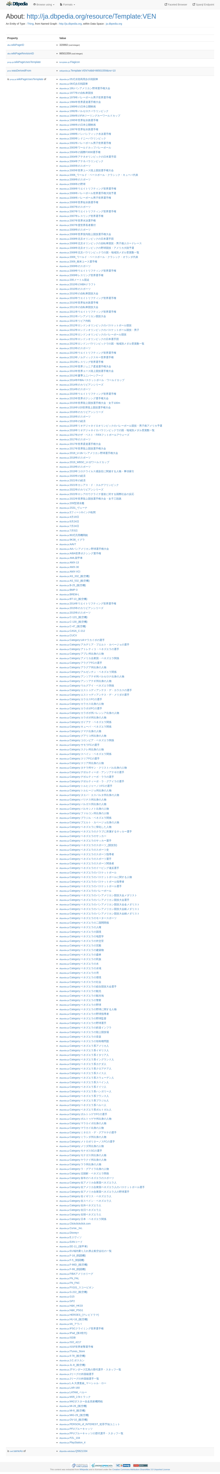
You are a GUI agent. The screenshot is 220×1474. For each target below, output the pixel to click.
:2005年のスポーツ (75, 165)
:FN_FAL (69, 1278)
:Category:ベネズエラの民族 (80, 959)
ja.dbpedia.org (114, 23)
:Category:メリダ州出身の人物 (81, 1146)
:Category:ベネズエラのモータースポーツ (88, 918)
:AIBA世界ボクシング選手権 (80, 553)
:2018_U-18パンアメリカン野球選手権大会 (88, 453)
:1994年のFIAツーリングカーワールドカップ (89, 115)
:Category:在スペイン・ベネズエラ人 (85, 1200)
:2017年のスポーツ (75, 439)
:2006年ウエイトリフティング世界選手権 (87, 188)
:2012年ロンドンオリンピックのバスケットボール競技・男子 (99, 329)
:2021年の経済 (72, 480)
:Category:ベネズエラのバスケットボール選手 (90, 886)
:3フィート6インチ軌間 (77, 512)
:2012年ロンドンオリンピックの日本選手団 (89, 339)
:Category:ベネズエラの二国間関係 (84, 922)
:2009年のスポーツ (75, 266)
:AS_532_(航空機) (74, 580)
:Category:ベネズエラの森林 (80, 954)
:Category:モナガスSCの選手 (80, 1150)
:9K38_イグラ (72, 539)
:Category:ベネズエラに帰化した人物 (85, 826)
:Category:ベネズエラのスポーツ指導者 (86, 854)
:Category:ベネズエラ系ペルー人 (82, 1105)
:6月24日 (69, 521)
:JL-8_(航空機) (72, 1364)
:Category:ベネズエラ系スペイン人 (84, 1082)
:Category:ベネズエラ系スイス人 (82, 1073)
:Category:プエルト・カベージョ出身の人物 (89, 822)
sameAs (16, 1451)
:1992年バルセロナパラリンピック (84, 111)
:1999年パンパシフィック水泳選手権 (85, 133)
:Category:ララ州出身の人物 (80, 1164)
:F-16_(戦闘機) (72, 1255)
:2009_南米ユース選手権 (78, 261)
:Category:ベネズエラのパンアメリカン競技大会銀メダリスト (99, 909)
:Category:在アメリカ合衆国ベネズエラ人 (88, 1182)
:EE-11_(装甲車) (73, 1246)
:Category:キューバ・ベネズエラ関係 (85, 726)
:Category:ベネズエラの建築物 (81, 950)
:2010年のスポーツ (75, 288)
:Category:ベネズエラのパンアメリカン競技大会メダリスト (98, 895)
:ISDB (67, 1337)
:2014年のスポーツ (75, 389)
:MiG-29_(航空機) (74, 1415)
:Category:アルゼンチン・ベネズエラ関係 (88, 671)
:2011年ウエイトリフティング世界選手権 (87, 311)
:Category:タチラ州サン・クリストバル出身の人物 (93, 767)
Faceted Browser (176, 4)
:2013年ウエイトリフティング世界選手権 (87, 352)
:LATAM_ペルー (73, 1392)
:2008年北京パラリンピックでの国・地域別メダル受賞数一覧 (99, 252)
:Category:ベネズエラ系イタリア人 (84, 1054)
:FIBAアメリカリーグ (76, 1273)
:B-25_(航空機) (72, 585)
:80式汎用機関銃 (73, 535)
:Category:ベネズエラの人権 (80, 927)
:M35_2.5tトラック (75, 1396)
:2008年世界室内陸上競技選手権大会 (85, 234)
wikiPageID (15, 44)
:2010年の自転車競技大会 (78, 293)
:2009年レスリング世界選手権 (81, 275)
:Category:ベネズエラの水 (79, 963)
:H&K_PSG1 (71, 1310)
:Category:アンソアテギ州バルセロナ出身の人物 (91, 676)
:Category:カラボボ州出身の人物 (82, 717)
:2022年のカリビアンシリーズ (81, 489)
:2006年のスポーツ (75, 179)
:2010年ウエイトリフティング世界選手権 (87, 298)
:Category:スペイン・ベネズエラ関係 (85, 754)
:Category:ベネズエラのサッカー (82, 836)
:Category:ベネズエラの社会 (80, 981)
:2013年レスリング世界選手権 (81, 361)
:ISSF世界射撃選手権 (76, 1346)
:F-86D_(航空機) (73, 1264)
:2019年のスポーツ (75, 466)
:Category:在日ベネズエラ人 (80, 1209)
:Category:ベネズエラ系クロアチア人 (85, 1068)
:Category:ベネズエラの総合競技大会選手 (88, 986)
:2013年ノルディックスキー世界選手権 (86, 357)
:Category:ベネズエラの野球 (80, 1004)
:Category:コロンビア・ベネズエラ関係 (86, 740)
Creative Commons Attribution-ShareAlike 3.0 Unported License (141, 1469)
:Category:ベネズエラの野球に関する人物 (88, 1009)
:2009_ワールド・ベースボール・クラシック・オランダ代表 (98, 257)
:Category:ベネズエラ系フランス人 (84, 1095)
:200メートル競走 (74, 279)
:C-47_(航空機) (72, 626)
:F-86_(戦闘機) (72, 1269)
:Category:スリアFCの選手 (79, 758)
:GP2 (67, 1301)
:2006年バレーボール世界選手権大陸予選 (87, 193)
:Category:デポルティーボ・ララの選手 (86, 776)
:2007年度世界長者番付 (77, 225)
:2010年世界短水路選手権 (78, 302)
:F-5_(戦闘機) (71, 1260)
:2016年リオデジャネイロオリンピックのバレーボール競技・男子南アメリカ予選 (110, 425)
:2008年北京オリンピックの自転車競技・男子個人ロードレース (100, 243)
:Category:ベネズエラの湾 (79, 972)
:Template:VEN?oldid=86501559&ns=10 (87, 70)
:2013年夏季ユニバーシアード (81, 375)
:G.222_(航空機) (73, 1292)
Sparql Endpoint (203, 4)
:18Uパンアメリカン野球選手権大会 (84, 88)
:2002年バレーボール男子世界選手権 (85, 143)
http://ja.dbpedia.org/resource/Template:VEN (91, 16)
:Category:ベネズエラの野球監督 (82, 1018)
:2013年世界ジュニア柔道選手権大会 (85, 366)
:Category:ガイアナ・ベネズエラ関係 (85, 722)
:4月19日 (69, 516)
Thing (30, 23)
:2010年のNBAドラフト (77, 284)
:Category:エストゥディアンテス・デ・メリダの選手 (94, 694)
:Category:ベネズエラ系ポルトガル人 (85, 1109)
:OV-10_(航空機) (73, 1419)
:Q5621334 (73, 1451)
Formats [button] (67, 4)
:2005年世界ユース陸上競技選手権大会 (86, 170)
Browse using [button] (43, 4)
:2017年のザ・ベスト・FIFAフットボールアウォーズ (94, 434)
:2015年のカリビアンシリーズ (81, 608)
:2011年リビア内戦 (75, 320)
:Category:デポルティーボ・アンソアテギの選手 (91, 772)
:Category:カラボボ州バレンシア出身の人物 (89, 712)
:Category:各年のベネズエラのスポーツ (86, 1178)
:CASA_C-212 (72, 630)
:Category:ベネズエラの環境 (80, 977)
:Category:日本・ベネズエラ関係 (82, 1219)
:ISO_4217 (70, 1342)
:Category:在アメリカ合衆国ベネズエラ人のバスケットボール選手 (102, 1187)
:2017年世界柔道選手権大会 (80, 443)
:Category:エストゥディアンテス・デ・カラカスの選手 (95, 690)
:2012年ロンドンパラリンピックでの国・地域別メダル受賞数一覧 (101, 343)
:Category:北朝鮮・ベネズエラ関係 (84, 1173)
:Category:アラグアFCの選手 (80, 662)
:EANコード (71, 1241)
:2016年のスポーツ (75, 416)
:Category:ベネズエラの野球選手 (82, 1023)
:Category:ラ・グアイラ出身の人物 (84, 1168)
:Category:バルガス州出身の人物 (82, 804)
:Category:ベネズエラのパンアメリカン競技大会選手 (94, 899)
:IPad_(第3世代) (73, 1333)
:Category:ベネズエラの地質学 (81, 936)
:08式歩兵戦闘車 (73, 83)
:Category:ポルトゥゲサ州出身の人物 (85, 1118)
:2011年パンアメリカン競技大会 (82, 316)
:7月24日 (69, 526)
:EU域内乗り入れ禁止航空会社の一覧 (85, 1250)
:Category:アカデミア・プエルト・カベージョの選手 (94, 644)
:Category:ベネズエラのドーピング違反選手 (89, 867)
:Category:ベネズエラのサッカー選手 (85, 840)
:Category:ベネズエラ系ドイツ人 (82, 1086)
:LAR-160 (69, 1387)
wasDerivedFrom (19, 70)
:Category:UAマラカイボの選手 (82, 640)
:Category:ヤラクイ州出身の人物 (82, 1159)
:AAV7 (67, 544)
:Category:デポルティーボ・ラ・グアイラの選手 (91, 781)
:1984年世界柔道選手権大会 (80, 101)
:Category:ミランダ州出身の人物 (82, 1137)
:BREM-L (69, 594)
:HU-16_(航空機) (73, 1319)
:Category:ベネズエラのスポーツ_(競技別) (88, 845)
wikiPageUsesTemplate (24, 62)
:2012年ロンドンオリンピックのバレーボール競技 (92, 334)
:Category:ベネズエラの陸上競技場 (84, 1032)
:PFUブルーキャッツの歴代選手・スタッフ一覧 (91, 1433)
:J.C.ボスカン (71, 1360)
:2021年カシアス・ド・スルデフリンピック (89, 484)
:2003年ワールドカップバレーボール (85, 147)
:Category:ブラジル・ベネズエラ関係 (85, 817)
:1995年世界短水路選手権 (78, 120)
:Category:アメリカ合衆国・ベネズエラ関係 (89, 658)
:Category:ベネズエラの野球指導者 (84, 1013)
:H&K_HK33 (71, 1305)
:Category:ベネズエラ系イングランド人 (86, 1059)
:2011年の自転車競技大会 (78, 307)
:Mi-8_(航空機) (72, 1410)
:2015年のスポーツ (75, 612)
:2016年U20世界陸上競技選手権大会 (85, 407)
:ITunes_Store (72, 1351)
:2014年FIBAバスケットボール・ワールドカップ (91, 380)
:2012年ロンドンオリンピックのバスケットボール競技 (95, 325)
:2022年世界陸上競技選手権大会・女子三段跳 (90, 498)
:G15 (67, 1296)
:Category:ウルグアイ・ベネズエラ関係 (86, 685)
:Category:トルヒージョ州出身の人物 (85, 790)
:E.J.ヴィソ (70, 1237)
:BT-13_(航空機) (73, 598)
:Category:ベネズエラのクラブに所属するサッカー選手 (95, 831)
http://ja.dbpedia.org (70, 23)
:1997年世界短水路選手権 (78, 129)
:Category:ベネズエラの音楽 (80, 1036)
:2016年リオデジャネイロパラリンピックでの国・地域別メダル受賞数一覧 (107, 430)
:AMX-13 (69, 562)
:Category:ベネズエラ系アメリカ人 (84, 1045)
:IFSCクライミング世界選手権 (81, 1328)
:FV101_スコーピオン (76, 1287)
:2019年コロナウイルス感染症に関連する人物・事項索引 (96, 471)
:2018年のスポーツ (75, 457)
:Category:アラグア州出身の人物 (82, 667)
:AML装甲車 (71, 557)
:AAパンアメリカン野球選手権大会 (84, 548)
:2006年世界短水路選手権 (78, 202)
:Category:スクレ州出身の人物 (81, 749)
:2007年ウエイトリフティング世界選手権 (87, 211)
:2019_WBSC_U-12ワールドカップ (84, 462)
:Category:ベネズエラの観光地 (81, 995)
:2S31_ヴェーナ (73, 507)
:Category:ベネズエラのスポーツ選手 (85, 858)
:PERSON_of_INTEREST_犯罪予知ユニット (89, 1424)
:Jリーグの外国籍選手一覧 (79, 1378)
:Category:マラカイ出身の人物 (81, 1127)
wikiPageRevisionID (20, 53)
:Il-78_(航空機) (72, 1355)
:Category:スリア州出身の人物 (81, 763)
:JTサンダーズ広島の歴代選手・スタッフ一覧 (90, 1369)
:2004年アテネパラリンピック (81, 161)
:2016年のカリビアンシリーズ (81, 412)
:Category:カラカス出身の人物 (81, 703)
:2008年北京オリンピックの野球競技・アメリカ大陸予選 (96, 247)
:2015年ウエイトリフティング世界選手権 (87, 393)
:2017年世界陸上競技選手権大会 (82, 448)
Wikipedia (83, 1469)
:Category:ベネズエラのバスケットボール (88, 872)
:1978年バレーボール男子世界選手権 (85, 97)
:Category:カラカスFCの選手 (80, 699)
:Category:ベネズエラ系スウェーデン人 (86, 1077)
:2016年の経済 (72, 421)
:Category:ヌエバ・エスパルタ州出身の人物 (89, 795)
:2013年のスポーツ (75, 348)
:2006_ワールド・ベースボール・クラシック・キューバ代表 (98, 174)
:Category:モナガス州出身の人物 (82, 1155)
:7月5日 (68, 530)
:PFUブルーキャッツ (76, 1428)
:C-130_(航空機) (73, 621)
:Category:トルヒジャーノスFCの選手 (85, 785)
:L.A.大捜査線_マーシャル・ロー (82, 1383)
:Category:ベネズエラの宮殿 (80, 945)
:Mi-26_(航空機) (73, 1406)
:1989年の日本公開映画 (77, 106)
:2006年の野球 (72, 184)
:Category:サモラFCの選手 (79, 744)
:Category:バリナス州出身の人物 (82, 799)
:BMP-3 (68, 589)
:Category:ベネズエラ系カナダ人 (82, 1064)
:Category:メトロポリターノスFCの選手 (87, 1141)
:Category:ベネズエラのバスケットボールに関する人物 (95, 877)
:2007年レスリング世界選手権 (81, 215)
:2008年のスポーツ (75, 229)
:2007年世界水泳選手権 (77, 220)
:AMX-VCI (69, 571)
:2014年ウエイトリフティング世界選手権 (87, 603)
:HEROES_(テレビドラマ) (79, 1314)
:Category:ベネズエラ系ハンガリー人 (85, 1091)
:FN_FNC (69, 1282)
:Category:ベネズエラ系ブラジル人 (84, 1100)
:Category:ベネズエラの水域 (80, 968)
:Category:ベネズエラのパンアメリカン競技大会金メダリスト (99, 904)
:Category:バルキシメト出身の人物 (84, 808)
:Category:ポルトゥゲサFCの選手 (83, 1114)
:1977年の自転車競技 (76, 92)
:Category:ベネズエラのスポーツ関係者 (86, 863)
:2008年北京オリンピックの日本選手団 (86, 238)
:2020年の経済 (72, 475)
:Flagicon (69, 62)
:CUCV (68, 635)
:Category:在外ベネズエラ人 (80, 1205)
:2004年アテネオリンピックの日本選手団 (87, 156)
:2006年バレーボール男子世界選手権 (85, 197)
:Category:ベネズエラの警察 (80, 1000)
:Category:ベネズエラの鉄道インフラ (85, 1027)
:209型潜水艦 (71, 503)
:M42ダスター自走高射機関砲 (81, 1401)
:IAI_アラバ (70, 1323)
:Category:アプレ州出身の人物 (81, 653)
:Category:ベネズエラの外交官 (81, 940)
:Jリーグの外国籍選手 (76, 1374)
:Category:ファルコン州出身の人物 (84, 813)
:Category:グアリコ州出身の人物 (82, 735)
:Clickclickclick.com (75, 1223)
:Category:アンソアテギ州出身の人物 (85, 681)
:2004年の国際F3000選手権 (79, 152)
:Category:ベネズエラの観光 (80, 991)
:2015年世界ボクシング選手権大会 (84, 398)
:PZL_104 (69, 1437)
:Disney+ (69, 1232)
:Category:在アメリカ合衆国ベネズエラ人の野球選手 (94, 1191)
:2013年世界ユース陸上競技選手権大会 (86, 371)
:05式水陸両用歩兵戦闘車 (78, 79)
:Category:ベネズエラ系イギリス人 (84, 1050)
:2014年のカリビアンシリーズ (81, 384)
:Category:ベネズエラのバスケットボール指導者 (91, 881)
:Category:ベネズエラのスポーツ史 (84, 849)
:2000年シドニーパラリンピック (82, 138)
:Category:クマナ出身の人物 (80, 731)
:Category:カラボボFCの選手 (80, 708)
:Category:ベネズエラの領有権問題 (84, 1041)
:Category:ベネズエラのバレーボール (85, 890)
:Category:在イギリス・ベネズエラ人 (85, 1196)
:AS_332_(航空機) (74, 576)
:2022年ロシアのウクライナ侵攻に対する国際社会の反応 (96, 494)
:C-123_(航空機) (73, 617)
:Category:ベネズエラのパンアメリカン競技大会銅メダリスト (99, 913)
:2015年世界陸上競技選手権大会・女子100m (89, 402)
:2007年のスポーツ (75, 206)
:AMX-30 (69, 567)
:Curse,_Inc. (71, 1228)
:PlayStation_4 (72, 1442)
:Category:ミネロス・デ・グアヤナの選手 (88, 1132)
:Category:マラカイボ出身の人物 (82, 1123)
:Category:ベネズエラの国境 (80, 931)
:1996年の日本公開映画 (77, 124)
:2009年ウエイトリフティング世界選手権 (87, 270)
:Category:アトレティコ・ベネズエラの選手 (89, 649)
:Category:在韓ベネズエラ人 (80, 1214)
